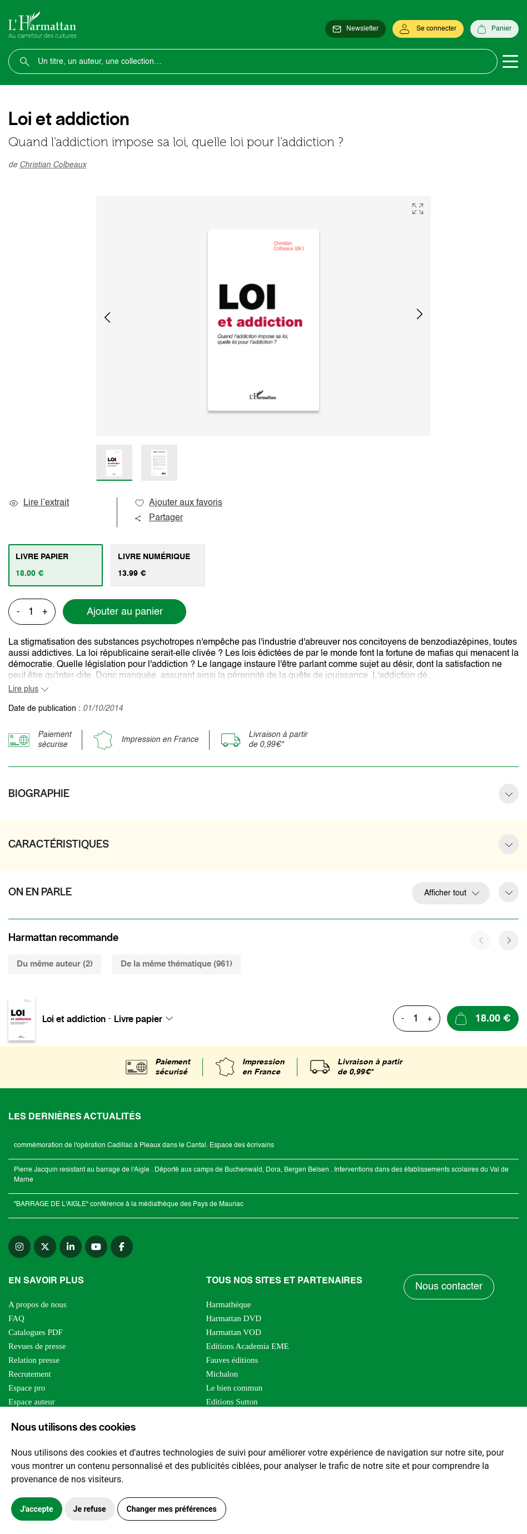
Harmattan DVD (234, 1318)
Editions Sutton (232, 1401)
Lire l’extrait (38, 503)
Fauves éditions (232, 1360)
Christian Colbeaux (52, 165)
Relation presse (33, 1360)
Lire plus (23, 689)
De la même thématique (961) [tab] (176, 964)
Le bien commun (234, 1387)
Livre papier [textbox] (138, 1019)
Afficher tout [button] (445, 893)
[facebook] (122, 1247)
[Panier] (494, 29)
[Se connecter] (428, 29)
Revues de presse (37, 1346)
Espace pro (26, 1387)
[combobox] (147, 1019)
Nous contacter (449, 1287)
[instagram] (19, 1247)
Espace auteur (31, 1401)
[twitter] (45, 1247)
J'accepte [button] (36, 1509)
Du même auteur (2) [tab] (55, 964)
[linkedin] (70, 1247)
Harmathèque (228, 1304)
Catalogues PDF (35, 1332)
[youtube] (96, 1247)
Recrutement (29, 1373)
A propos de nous (37, 1304)
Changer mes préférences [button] (172, 1509)
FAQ (16, 1318)
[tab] (55, 565)
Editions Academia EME (247, 1346)
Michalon (222, 1373)
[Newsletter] (355, 29)
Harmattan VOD (233, 1332)
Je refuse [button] (89, 1509)
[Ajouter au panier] (483, 1018)
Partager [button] (158, 518)
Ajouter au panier (125, 612)
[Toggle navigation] (510, 61)
